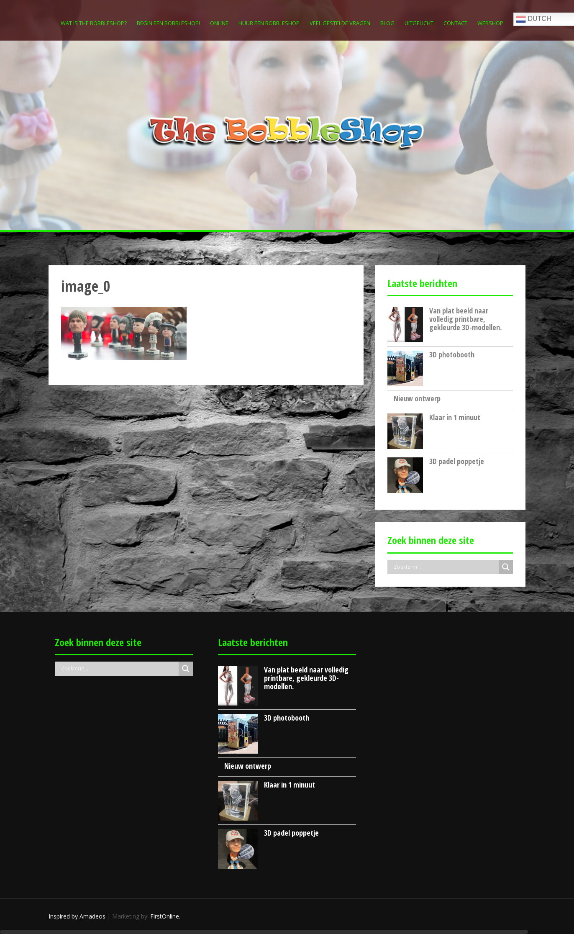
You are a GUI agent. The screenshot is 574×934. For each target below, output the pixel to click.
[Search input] (445, 567)
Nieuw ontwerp (417, 398)
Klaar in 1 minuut (454, 417)
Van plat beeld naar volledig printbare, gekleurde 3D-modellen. (465, 318)
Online (219, 23)
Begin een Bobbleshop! (168, 23)
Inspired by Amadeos (77, 916)
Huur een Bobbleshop (269, 23)
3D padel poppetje (456, 461)
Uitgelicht (419, 23)
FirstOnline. (165, 916)
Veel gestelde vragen (340, 23)
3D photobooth (451, 354)
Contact (455, 23)
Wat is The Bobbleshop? (94, 23)
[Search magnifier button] (506, 567)
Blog (387, 23)
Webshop (490, 23)
